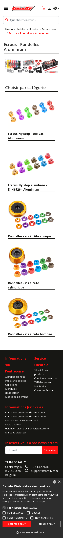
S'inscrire (50, 450)
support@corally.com (44, 471)
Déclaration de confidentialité (21, 420)
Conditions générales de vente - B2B (25, 416)
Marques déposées (16, 432)
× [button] (59, 482)
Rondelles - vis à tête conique (30, 236)
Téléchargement (43, 382)
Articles (21, 29)
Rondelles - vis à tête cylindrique (23, 285)
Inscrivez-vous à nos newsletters (31, 443)
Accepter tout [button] (17, 524)
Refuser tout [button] (47, 524)
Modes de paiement (16, 396)
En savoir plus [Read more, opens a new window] (40, 501)
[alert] (31, 508)
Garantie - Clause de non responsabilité (27, 428)
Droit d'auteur (13, 424)
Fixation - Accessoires (42, 29)
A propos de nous (15, 376)
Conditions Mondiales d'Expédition (12, 388)
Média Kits (40, 386)
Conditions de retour (45, 378)
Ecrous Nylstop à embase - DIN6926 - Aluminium (27, 187)
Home (9, 29)
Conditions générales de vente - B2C (25, 412)
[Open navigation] (6, 8)
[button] (31, 532)
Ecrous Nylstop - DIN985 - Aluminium (27, 136)
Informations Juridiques (24, 407)
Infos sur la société (15, 380)
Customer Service (44, 390)
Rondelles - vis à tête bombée (30, 334)
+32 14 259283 (40, 467)
